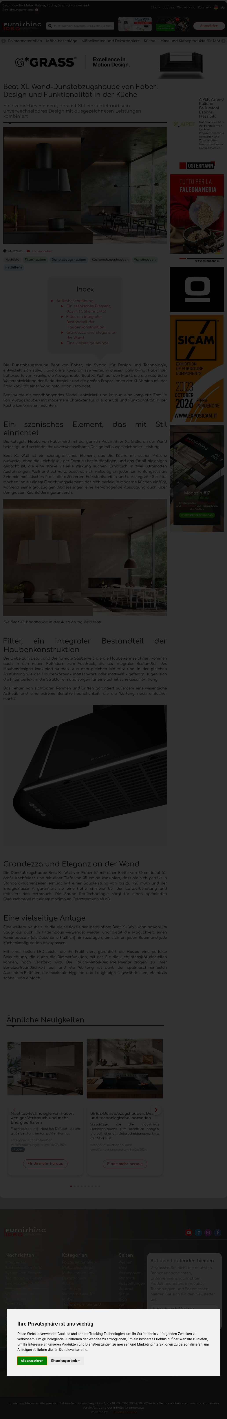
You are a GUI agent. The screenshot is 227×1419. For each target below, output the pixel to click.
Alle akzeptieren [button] (32, 1360)
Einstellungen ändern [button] (66, 1360)
